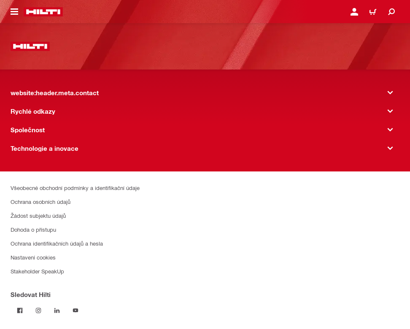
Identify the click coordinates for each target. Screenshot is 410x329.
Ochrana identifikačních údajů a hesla (57, 243)
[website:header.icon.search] (391, 12)
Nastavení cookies (33, 257)
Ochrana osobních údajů (40, 201)
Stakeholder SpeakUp (37, 271)
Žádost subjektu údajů (38, 215)
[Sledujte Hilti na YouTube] (75, 310)
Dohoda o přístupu (33, 229)
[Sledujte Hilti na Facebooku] (20, 310)
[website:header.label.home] (43, 11)
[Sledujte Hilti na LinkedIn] (57, 310)
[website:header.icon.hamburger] (14, 12)
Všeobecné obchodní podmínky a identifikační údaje (75, 188)
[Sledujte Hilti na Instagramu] (38, 310)
